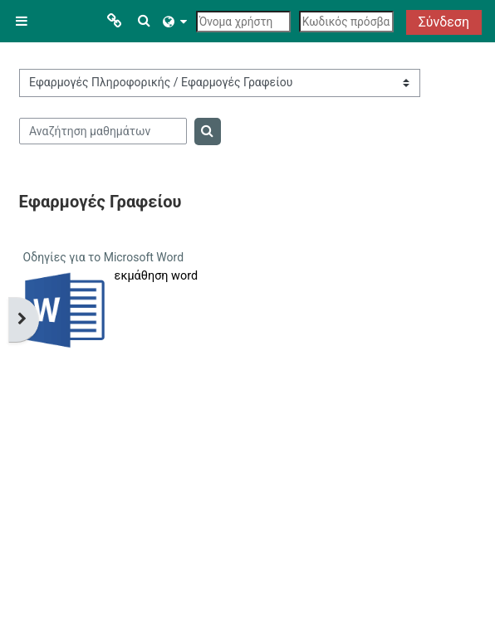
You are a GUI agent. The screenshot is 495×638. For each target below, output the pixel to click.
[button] (144, 21)
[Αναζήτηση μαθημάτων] (103, 131)
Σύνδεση (444, 22)
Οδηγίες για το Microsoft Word (103, 257)
